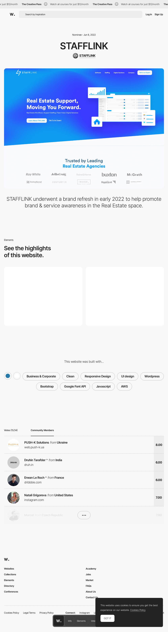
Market (89, 580)
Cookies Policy (11, 612)
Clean (70, 376)
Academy (91, 568)
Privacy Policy (47, 612)
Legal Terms (29, 612)
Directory (9, 585)
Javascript (103, 386)
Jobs (88, 574)
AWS (124, 386)
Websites (9, 568)
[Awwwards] (12, 14)
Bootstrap (47, 386)
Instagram (85, 612)
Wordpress (152, 376)
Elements (81, 621)
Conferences (11, 591)
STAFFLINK (84, 46)
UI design (127, 376)
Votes (93, 621)
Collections (10, 574)
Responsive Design (98, 376)
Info (70, 621)
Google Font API (75, 386)
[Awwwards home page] (59, 621)
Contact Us (92, 597)
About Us (91, 591)
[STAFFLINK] (84, 55)
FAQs (88, 585)
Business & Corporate (41, 376)
